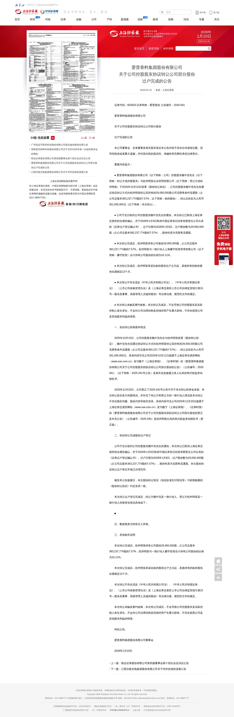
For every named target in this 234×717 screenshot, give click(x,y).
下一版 (92, 137)
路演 (155, 19)
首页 (17, 19)
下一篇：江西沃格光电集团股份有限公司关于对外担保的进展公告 (148, 669)
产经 (109, 19)
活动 (186, 19)
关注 (216, 19)
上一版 (84, 137)
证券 (63, 19)
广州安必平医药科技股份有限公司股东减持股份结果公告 (59, 144)
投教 (170, 19)
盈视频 (125, 19)
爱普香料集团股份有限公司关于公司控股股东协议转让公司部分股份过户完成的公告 (64, 165)
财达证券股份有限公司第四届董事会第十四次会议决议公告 (60, 158)
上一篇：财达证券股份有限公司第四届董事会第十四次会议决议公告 (150, 663)
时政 (48, 19)
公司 (94, 19)
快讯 (32, 19)
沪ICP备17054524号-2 (119, 710)
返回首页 (139, 48)
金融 (78, 19)
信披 (140, 19)
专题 (201, 19)
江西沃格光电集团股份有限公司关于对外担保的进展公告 (59, 172)
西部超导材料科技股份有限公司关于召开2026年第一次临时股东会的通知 (64, 151)
